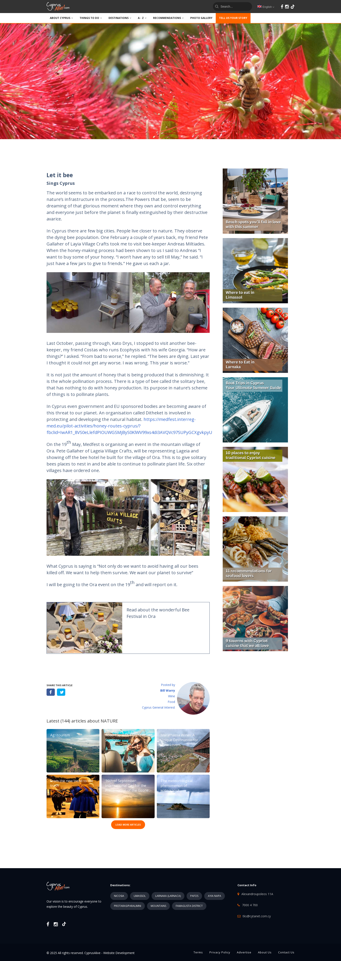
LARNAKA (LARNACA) (168, 896)
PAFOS (194, 896)
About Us (265, 952)
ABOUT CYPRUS (61, 18)
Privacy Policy (219, 952)
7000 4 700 (250, 905)
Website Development (119, 953)
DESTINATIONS (120, 18)
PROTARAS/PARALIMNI (127, 906)
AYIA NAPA (214, 896)
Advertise (244, 952)
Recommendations (168, 18)
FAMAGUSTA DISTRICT (189, 906)
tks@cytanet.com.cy (257, 916)
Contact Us (286, 952)
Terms (198, 952)
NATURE (109, 721)
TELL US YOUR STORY (233, 18)
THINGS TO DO (91, 18)
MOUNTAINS (158, 906)
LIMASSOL (140, 896)
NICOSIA (119, 896)
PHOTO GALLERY (201, 18)
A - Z (142, 18)
